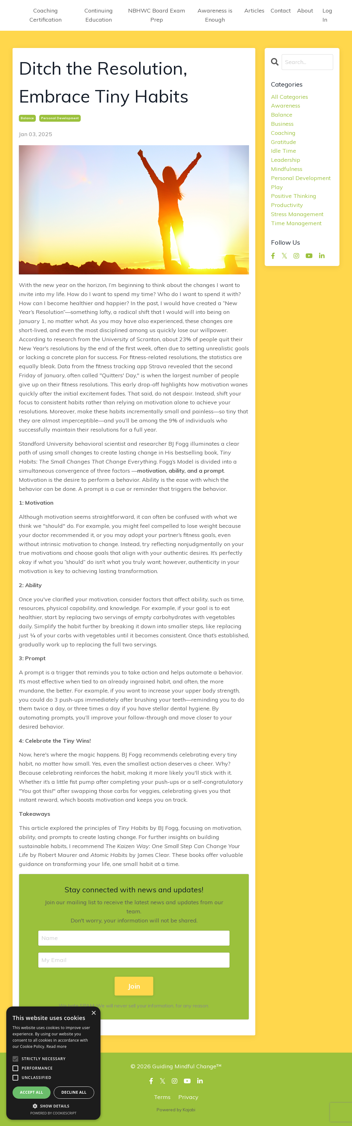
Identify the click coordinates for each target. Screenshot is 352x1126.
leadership (285, 159)
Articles (254, 10)
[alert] (53, 1063)
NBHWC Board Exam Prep (156, 15)
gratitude (283, 142)
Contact (281, 10)
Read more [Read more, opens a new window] (56, 1046)
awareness (285, 105)
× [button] (93, 1013)
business (282, 123)
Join (134, 986)
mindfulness (286, 169)
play (277, 187)
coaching (283, 132)
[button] (53, 1106)
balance (27, 118)
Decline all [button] (74, 1092)
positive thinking (293, 195)
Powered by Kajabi (176, 1110)
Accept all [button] (31, 1092)
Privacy (188, 1097)
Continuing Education (98, 15)
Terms (162, 1097)
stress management (297, 214)
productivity (287, 205)
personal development (60, 118)
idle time (283, 150)
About (305, 10)
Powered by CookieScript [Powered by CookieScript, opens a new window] (53, 1113)
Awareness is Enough (215, 15)
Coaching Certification (46, 15)
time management (296, 223)
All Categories (289, 96)
